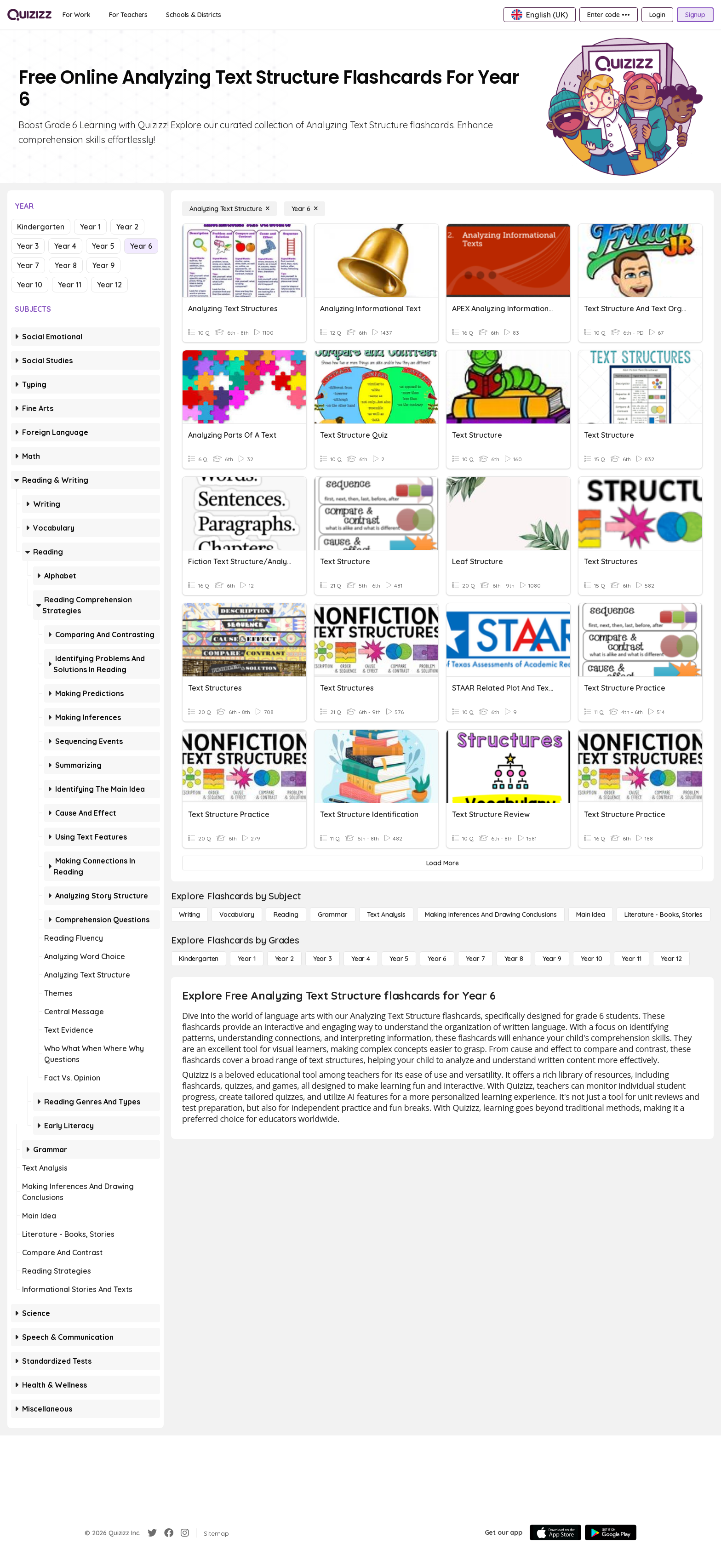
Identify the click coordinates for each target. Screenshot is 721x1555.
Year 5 (103, 246)
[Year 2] (284, 958)
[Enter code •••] (608, 14)
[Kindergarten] (198, 958)
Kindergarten (40, 226)
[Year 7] (475, 958)
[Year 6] (304, 208)
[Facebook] (168, 1533)
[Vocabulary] (237, 914)
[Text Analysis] (386, 914)
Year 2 (127, 226)
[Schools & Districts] (193, 14)
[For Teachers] (128, 14)
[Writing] (189, 914)
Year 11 (69, 284)
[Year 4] (360, 958)
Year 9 (103, 265)
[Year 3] (322, 958)
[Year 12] (671, 958)
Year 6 (141, 246)
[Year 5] (399, 958)
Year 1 (90, 226)
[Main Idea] (590, 914)
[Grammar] (332, 914)
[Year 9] (552, 958)
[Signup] (695, 14)
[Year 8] (514, 958)
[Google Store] (610, 1532)
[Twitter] (152, 1533)
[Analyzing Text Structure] (229, 208)
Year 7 (28, 265)
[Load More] (442, 863)
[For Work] (76, 14)
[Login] (657, 14)
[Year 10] (591, 958)
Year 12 (109, 284)
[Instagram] (185, 1533)
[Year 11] (631, 958)
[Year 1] (246, 958)
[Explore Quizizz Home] (29, 15)
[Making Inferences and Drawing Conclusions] (491, 914)
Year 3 (28, 246)
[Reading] (286, 914)
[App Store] (555, 1532)
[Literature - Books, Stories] (663, 914)
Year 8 (66, 265)
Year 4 (65, 246)
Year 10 (29, 284)
